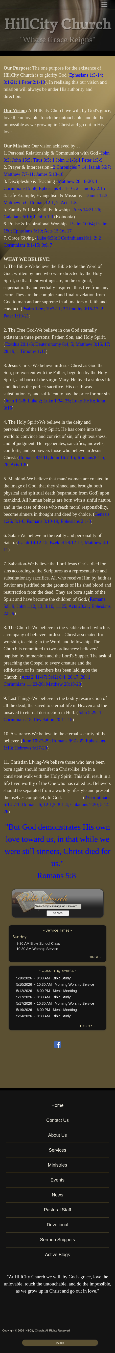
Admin (60, 1342)
